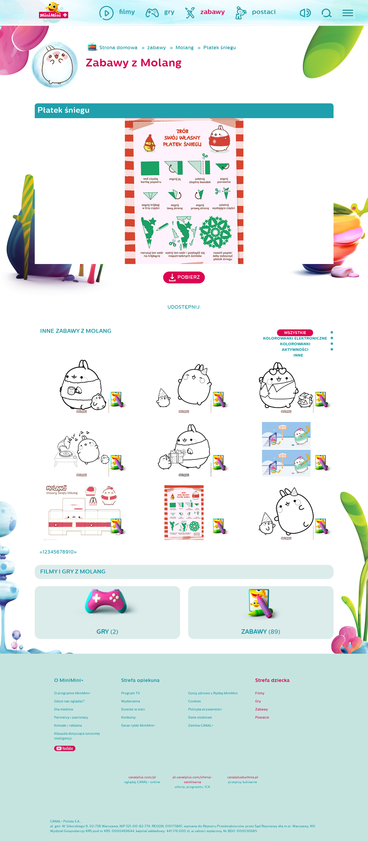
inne (328, 332)
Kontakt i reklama (68, 710)
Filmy (259, 677)
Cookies (194, 685)
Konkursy (128, 701)
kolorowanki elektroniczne (207, 332)
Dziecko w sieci (133, 693)
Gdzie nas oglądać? (69, 685)
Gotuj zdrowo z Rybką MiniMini (213, 677)
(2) (107, 596)
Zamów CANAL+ (200, 710)
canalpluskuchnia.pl (242, 761)
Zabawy (261, 693)
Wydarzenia (130, 685)
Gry (258, 685)
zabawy (156, 48)
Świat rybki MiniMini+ (138, 710)
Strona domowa (118, 48)
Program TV (130, 677)
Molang (185, 48)
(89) (261, 596)
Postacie (262, 701)
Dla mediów (63, 693)
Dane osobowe (200, 701)
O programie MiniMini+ (72, 677)
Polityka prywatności (205, 693)
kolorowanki (263, 332)
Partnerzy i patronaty (71, 701)
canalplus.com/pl (142, 761)
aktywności (301, 332)
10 (71, 536)
